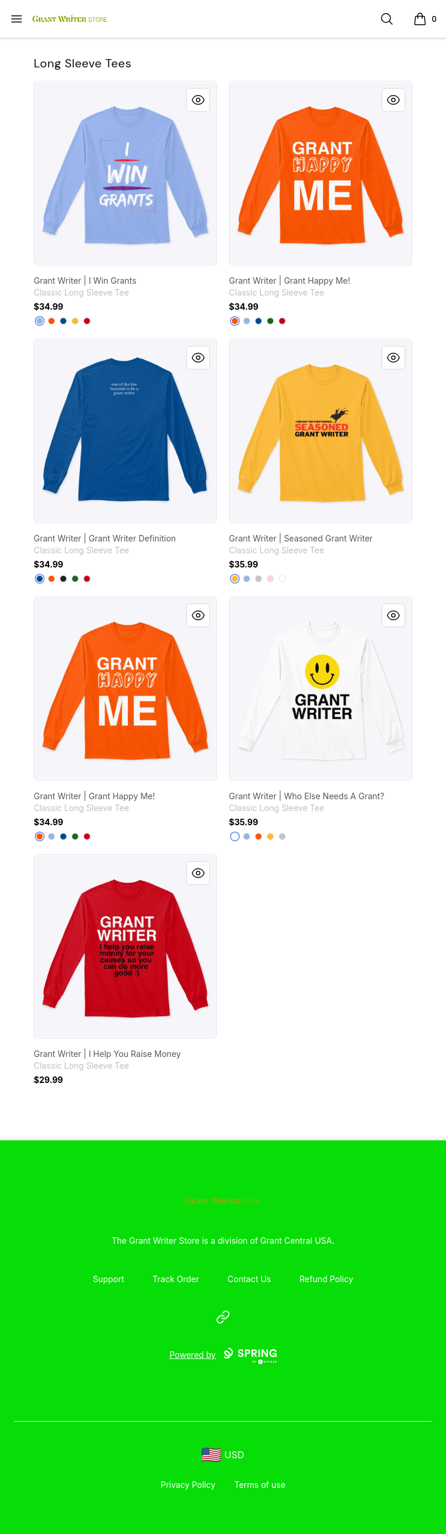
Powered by (222, 1356)
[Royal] (63, 321)
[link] (125, 173)
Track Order (176, 1279)
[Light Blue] (39, 321)
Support (108, 1279)
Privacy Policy (187, 1485)
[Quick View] (198, 100)
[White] (282, 578)
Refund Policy (326, 1279)
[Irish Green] (270, 321)
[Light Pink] (270, 578)
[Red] (87, 321)
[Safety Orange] (51, 321)
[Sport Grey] (258, 578)
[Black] (63, 578)
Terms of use (260, 1485)
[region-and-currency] (223, 1455)
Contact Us (250, 1279)
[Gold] (75, 321)
